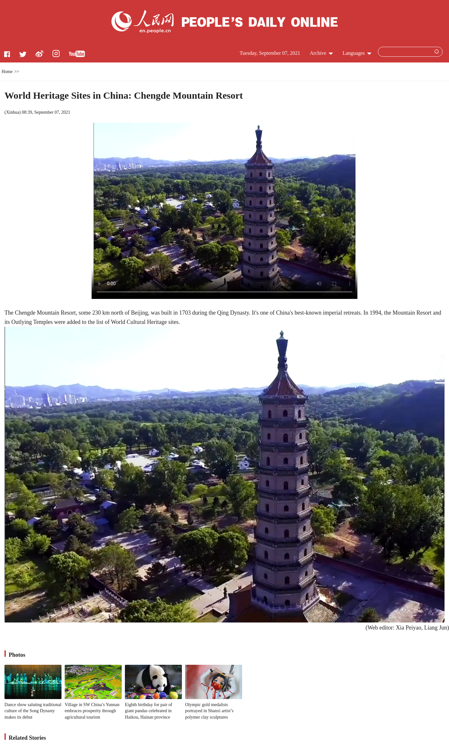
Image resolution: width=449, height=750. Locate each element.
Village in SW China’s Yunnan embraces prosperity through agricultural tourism (92, 711)
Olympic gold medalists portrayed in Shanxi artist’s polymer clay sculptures (209, 711)
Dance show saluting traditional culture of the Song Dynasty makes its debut (32, 711)
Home (7, 71)
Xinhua (12, 112)
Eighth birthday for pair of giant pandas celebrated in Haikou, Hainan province (148, 711)
